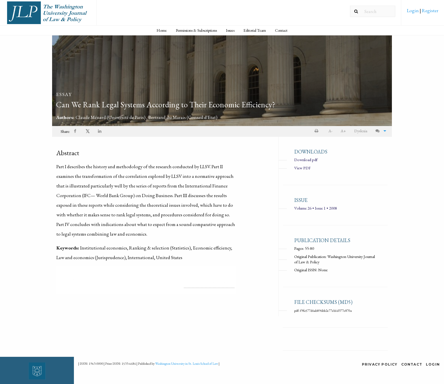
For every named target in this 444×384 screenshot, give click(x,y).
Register (429, 10)
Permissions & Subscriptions (196, 30)
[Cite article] (379, 131)
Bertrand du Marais (182, 117)
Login (413, 10)
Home (162, 30)
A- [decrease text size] (330, 130)
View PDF (302, 167)
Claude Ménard (111, 117)
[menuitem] (422, 12)
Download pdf (305, 160)
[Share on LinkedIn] (100, 131)
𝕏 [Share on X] (88, 131)
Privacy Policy (380, 364)
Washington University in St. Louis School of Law (186, 363)
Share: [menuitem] (65, 131)
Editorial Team (255, 30)
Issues (230, 30)
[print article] (318, 131)
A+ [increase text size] (343, 130)
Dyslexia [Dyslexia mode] (360, 130)
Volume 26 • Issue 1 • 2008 (315, 208)
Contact (281, 30)
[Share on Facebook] (75, 131)
